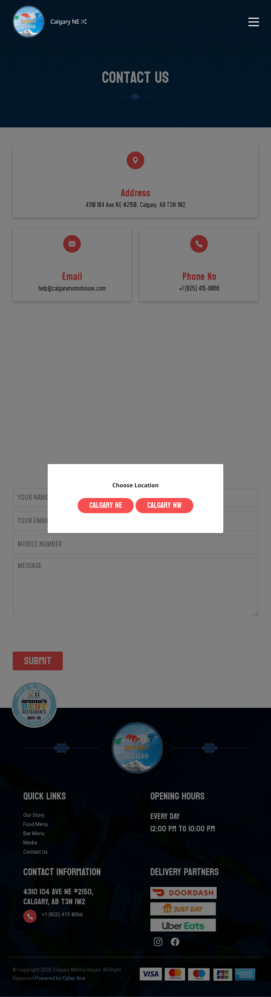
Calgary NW (164, 505)
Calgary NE (105, 505)
